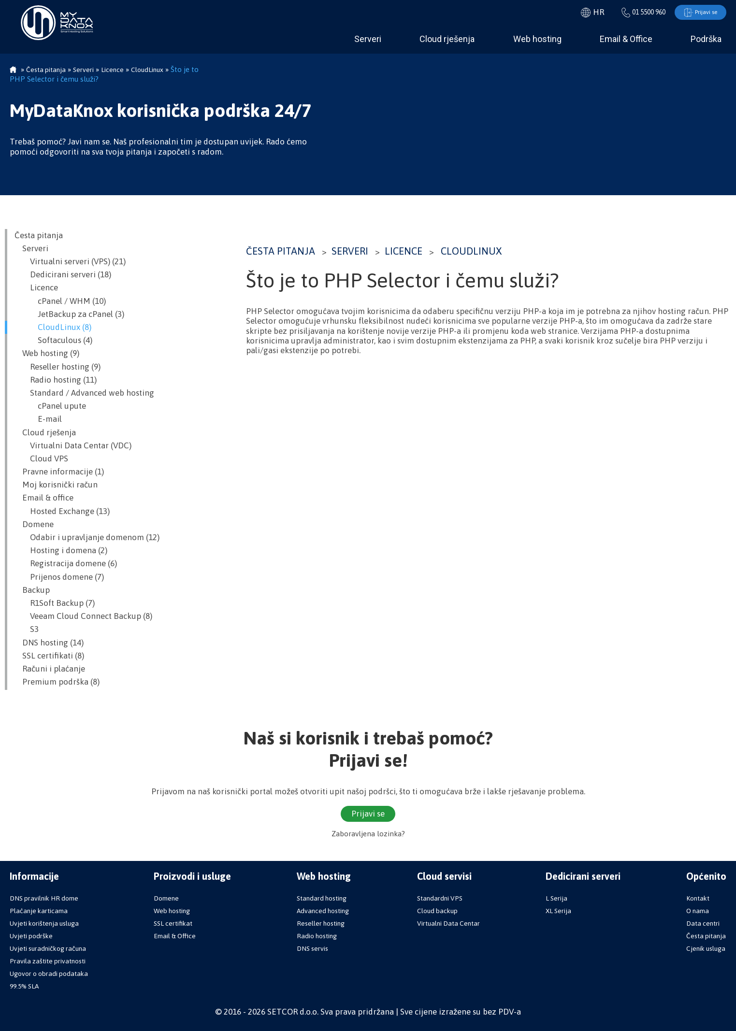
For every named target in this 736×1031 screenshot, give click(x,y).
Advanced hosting (323, 911)
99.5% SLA (24, 986)
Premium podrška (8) (57, 682)
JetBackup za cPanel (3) (69, 314)
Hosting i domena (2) (60, 551)
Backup (32, 590)
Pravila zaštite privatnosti (48, 961)
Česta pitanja (280, 251)
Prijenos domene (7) (59, 577)
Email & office (43, 498)
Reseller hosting (321, 923)
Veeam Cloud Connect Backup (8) (83, 616)
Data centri (703, 923)
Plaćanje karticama (39, 911)
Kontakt (697, 898)
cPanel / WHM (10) (60, 301)
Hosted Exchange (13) (62, 511)
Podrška (706, 39)
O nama (697, 911)
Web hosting (537, 39)
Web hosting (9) (46, 353)
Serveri (367, 39)
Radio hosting (317, 936)
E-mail (38, 419)
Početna (13, 70)
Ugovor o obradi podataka (49, 973)
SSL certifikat (173, 923)
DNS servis (312, 948)
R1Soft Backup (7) (54, 603)
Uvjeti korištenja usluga (44, 923)
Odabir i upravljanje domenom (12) (86, 538)
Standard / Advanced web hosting (84, 393)
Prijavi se (697, 12)
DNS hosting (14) (49, 642)
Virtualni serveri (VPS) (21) (70, 262)
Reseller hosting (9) (57, 367)
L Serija (556, 898)
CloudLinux (471, 251)
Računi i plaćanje (49, 669)
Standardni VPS (439, 898)
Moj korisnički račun (56, 485)
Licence (403, 251)
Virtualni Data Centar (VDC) (72, 446)
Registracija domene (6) (65, 564)
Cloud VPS (41, 459)
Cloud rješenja (447, 39)
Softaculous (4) (53, 340)
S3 (26, 629)
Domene (34, 525)
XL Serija (558, 911)
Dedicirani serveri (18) (62, 275)
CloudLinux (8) (52, 327)
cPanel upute (50, 406)
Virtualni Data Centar (448, 923)
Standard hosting (321, 898)
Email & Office (626, 39)
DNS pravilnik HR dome (44, 898)
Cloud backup (437, 911)
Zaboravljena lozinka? (368, 834)
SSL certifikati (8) (49, 656)
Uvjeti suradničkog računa (48, 948)
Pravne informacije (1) (59, 472)
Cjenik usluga (705, 948)
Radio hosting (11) (55, 380)
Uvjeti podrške (31, 936)
